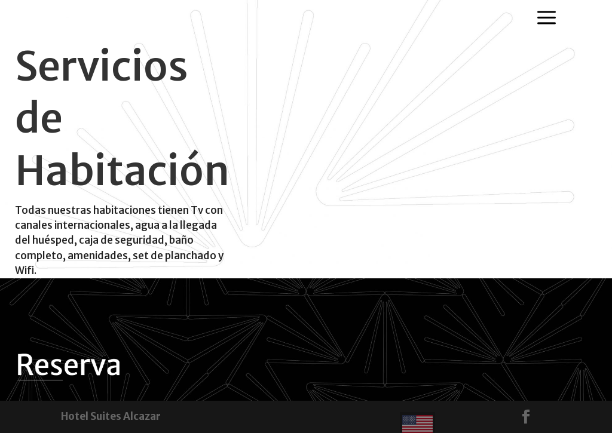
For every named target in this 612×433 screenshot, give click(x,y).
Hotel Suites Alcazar (111, 416)
